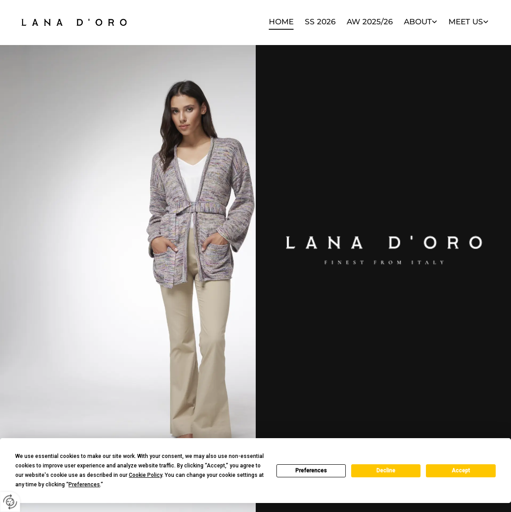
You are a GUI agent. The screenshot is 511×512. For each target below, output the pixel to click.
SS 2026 (320, 21)
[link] (415, 22)
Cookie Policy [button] (145, 475)
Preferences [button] (84, 484)
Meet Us (465, 21)
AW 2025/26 (370, 21)
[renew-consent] (10, 502)
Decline (385, 470)
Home (281, 21)
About (418, 21)
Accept (461, 470)
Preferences (311, 470)
